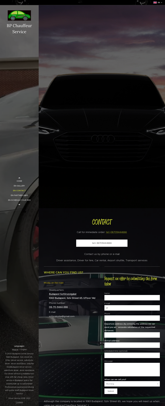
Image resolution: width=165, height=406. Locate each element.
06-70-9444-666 (58, 307)
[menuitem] (19, 181)
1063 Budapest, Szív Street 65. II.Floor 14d (72, 298)
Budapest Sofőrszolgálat (62, 294)
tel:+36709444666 (116, 232)
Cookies (19, 402)
